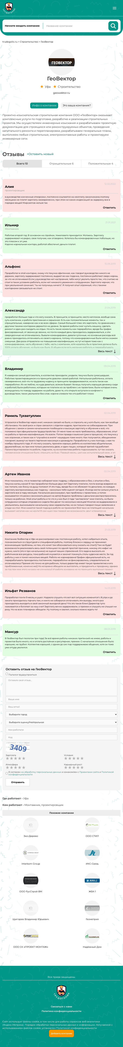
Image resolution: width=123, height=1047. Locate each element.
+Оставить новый (40, 154)
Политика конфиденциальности (61, 1011)
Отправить (17, 782)
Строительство (29, 41)
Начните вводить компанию (22, 25)
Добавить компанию (61, 1033)
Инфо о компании (44, 105)
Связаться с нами (61, 1006)
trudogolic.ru (9, 41)
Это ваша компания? (77, 105)
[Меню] (114, 8)
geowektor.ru (61, 92)
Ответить (109, 207)
